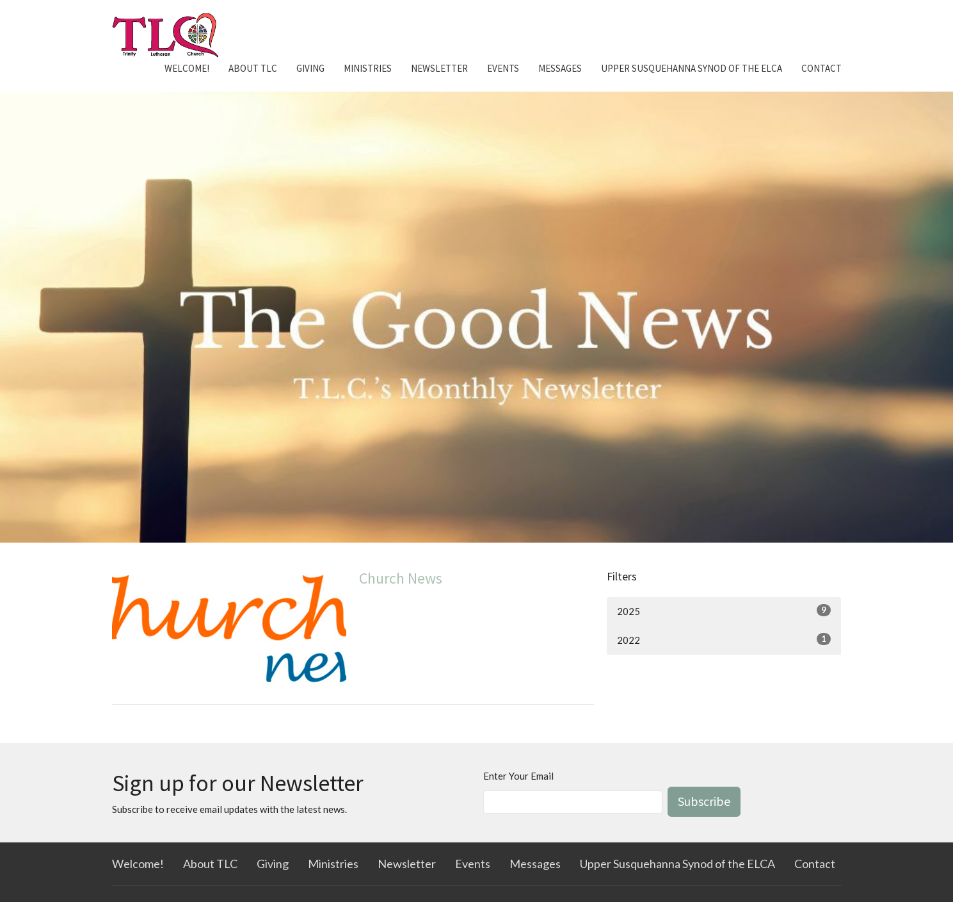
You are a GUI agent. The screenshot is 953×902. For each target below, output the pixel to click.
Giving (310, 68)
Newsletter (439, 68)
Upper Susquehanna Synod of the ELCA (691, 68)
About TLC (252, 68)
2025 (724, 610)
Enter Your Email (518, 776)
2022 (724, 639)
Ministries (368, 68)
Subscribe (704, 801)
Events (503, 68)
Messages (560, 68)
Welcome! (186, 68)
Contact (821, 68)
